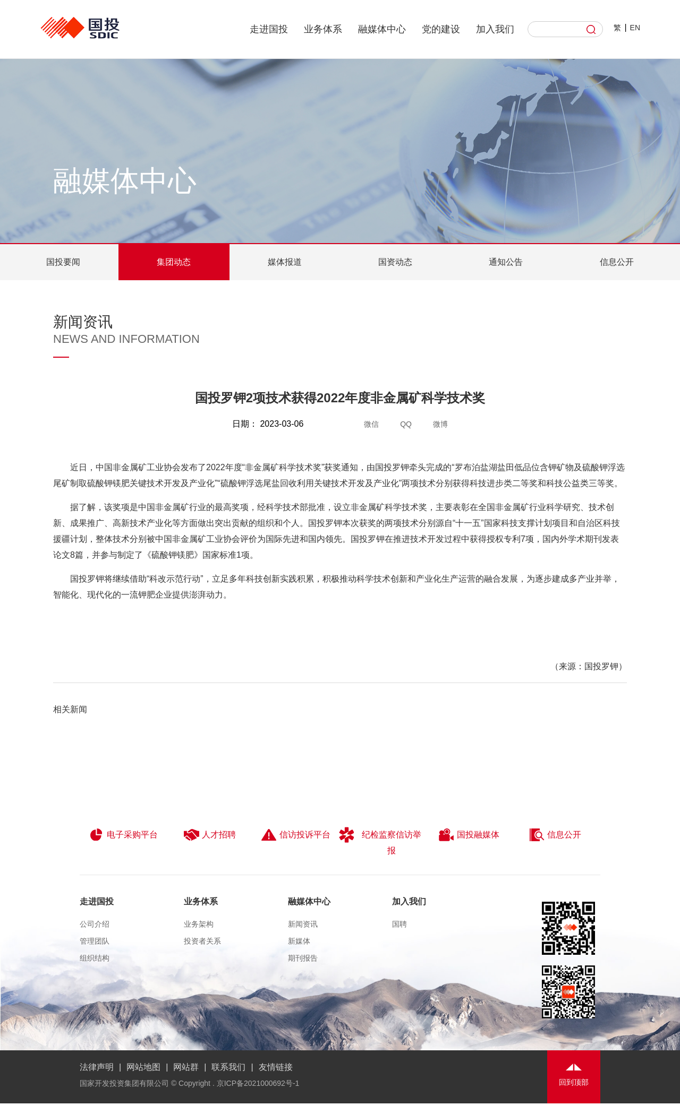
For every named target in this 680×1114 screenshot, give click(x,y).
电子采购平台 (123, 835)
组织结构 (94, 958)
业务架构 (199, 924)
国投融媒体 (468, 835)
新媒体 (299, 941)
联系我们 (228, 1067)
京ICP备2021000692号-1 (258, 1083)
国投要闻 (63, 261)
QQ (406, 424)
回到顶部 (574, 1082)
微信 (371, 424)
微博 (440, 424)
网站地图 (143, 1067)
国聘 (399, 924)
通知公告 (506, 261)
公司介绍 (94, 924)
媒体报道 (285, 261)
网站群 (186, 1067)
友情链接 (276, 1067)
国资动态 (395, 261)
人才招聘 (209, 835)
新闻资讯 (303, 924)
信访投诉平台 (295, 835)
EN (635, 27)
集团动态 (174, 261)
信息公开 (617, 261)
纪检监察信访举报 (380, 841)
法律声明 (97, 1067)
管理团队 (94, 941)
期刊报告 (303, 958)
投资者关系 (202, 941)
